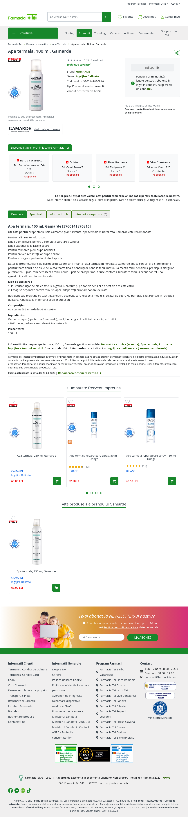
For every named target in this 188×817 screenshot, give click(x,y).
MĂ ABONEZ (142, 638)
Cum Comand (17, 685)
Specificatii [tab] (36, 214)
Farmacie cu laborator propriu (27, 690)
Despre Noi (59, 669)
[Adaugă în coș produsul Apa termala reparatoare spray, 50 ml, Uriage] (114, 481)
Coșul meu (147, 16)
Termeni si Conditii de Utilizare (27, 669)
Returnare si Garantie (22, 701)
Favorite (125, 17)
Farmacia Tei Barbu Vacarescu (110, 671)
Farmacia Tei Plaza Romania (115, 680)
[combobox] (74, 17)
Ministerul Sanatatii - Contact (70, 727)
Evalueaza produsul (79, 64)
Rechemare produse (21, 716)
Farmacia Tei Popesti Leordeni (111, 713)
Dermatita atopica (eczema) (120, 344)
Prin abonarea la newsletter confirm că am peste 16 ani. (122, 623)
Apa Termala (59, 44)
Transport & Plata (19, 695)
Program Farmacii (136, 3)
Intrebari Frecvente (20, 706)
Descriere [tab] (17, 214)
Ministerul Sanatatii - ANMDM (71, 722)
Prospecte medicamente (67, 711)
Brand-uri (14, 711)
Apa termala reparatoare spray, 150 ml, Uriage (151, 457)
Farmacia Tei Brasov (110, 727)
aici (149, 89)
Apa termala (148, 344)
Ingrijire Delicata (87, 76)
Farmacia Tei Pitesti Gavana (115, 722)
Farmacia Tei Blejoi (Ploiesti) (115, 737)
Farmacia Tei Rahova (111, 701)
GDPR (174, 3)
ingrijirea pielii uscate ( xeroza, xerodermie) (137, 348)
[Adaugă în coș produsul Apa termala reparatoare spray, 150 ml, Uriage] (172, 481)
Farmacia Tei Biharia (111, 706)
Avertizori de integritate (67, 695)
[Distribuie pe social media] (177, 53)
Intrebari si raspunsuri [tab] (91, 214)
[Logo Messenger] (16, 790)
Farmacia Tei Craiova (111, 732)
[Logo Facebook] (10, 790)
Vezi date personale (128, 627)
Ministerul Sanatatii (64, 716)
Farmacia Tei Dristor (110, 685)
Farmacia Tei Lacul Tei (112, 690)
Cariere (57, 674)
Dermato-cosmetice (37, 44)
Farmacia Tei (15, 44)
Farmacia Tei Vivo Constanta (116, 695)
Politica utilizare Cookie (67, 680)
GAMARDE (83, 71)
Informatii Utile (158, 3)
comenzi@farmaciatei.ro (160, 677)
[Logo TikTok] (29, 790)
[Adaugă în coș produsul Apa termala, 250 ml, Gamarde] (57, 481)
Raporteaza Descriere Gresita (79, 373)
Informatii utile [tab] (59, 214)
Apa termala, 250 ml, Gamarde (36, 455)
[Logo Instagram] (23, 790)
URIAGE (73, 471)
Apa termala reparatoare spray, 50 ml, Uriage (94, 457)
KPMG (166, 777)
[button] (89, 187)
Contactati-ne (16, 722)
